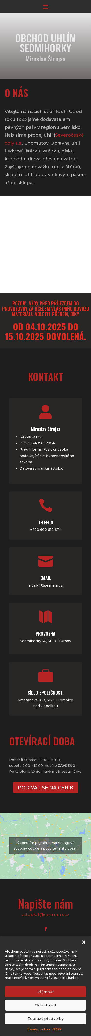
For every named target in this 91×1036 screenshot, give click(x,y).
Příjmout (45, 991)
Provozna (80, 604)
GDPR (57, 1029)
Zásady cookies (38, 1029)
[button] (83, 942)
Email (11, 570)
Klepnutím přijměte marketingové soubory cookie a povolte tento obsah (46, 846)
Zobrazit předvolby (45, 1018)
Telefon (79, 536)
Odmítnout (45, 1005)
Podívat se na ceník (45, 787)
